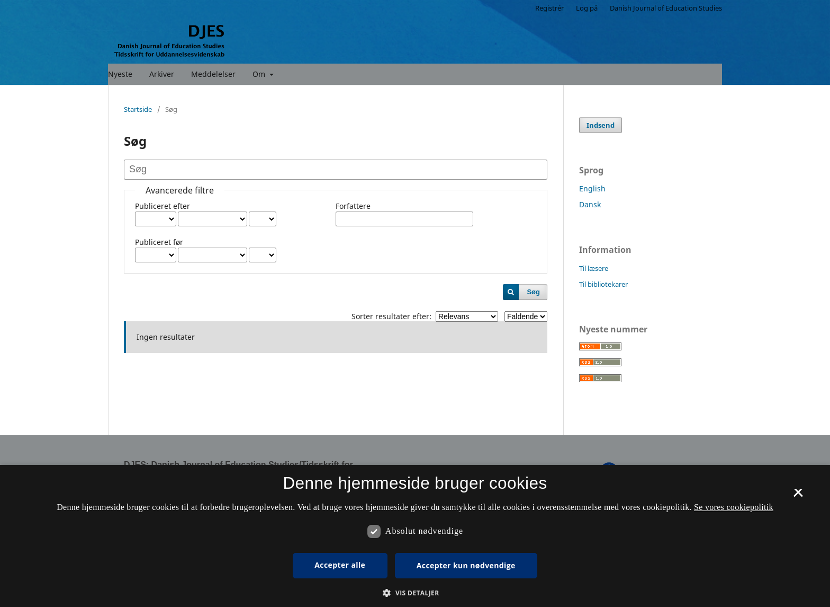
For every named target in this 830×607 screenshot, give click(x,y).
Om (259, 74)
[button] (415, 593)
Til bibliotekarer (603, 284)
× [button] (798, 496)
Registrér (549, 8)
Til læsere (593, 268)
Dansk (590, 204)
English (592, 188)
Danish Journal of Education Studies (666, 8)
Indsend (601, 125)
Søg (533, 292)
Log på (587, 8)
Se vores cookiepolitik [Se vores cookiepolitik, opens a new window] (733, 507)
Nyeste (120, 74)
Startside (138, 109)
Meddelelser (213, 74)
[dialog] (415, 536)
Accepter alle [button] (339, 565)
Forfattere (353, 206)
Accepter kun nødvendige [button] (466, 565)
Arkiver (161, 74)
